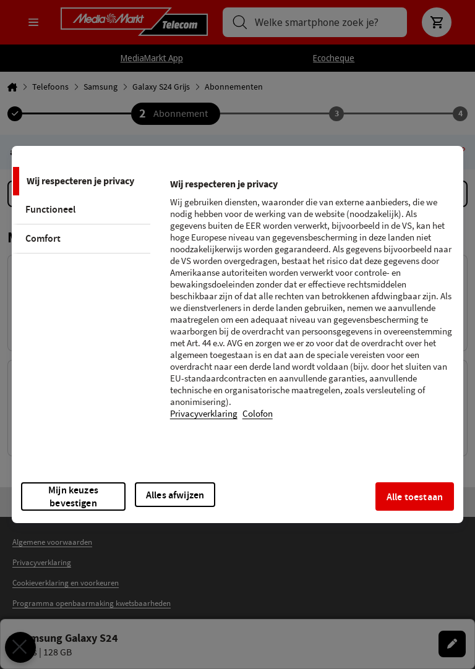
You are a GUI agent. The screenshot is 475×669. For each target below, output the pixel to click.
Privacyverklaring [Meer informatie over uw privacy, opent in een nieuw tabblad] (204, 414)
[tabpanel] (311, 306)
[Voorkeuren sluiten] (20, 647)
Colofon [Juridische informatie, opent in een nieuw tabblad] (257, 414)
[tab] (81, 181)
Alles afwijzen (175, 494)
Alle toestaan (415, 496)
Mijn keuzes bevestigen (73, 496)
